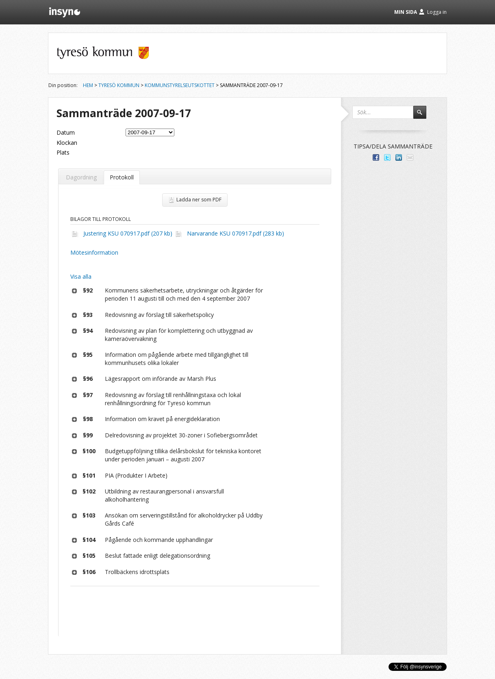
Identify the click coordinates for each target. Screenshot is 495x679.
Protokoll (122, 177)
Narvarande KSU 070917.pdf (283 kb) (235, 233)
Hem (88, 85)
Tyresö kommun (118, 85)
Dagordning (81, 177)
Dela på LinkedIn (398, 157)
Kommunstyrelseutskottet (180, 85)
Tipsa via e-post (410, 157)
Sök (423, 116)
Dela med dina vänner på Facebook (376, 157)
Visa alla (80, 276)
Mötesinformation (94, 252)
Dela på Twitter (387, 157)
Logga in (437, 12)
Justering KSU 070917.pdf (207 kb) (127, 233)
